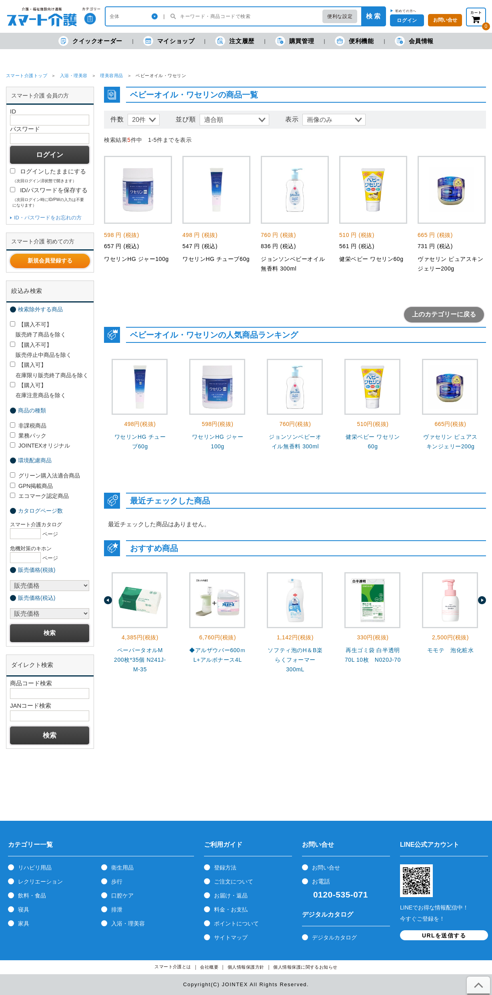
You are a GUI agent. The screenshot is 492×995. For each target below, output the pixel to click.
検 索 (373, 16)
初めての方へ (405, 11)
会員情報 (414, 41)
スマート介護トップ (26, 75)
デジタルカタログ (334, 937)
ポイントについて (236, 923)
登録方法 (225, 867)
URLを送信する (444, 935)
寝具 (23, 909)
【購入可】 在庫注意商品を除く (38, 390)
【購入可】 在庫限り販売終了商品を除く (49, 370)
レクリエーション (40, 881)
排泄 (116, 909)
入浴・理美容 (74, 75)
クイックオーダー (90, 41)
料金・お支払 (231, 909)
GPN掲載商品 (31, 486)
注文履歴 (234, 41)
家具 (23, 923)
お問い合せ (326, 867)
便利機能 (354, 41)
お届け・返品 (231, 895)
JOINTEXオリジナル (40, 445)
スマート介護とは (172, 967)
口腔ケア (122, 895)
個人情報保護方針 (246, 967)
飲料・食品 (32, 895)
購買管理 (294, 41)
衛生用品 (122, 867)
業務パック (28, 435)
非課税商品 (28, 425)
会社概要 (209, 967)
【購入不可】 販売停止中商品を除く (41, 350)
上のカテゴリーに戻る (444, 314)
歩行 (116, 881)
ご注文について (233, 881)
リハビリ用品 (35, 867)
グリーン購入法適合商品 (45, 475)
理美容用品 (111, 75)
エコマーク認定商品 (39, 496)
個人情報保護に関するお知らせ (305, 967)
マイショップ (169, 41)
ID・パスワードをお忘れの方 (48, 217)
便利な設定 (339, 16)
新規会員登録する (50, 260)
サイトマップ (231, 937)
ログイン (407, 20)
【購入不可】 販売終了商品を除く (38, 329)
